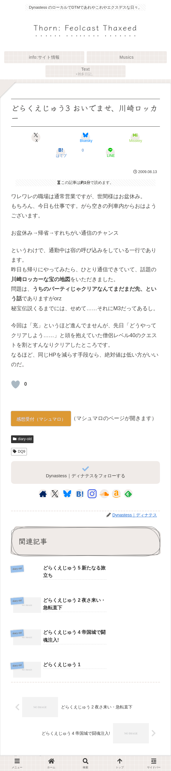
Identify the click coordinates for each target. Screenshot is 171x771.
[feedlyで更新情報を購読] (128, 494)
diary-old (22, 439)
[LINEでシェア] (110, 152)
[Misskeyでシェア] (135, 137)
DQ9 (19, 451)
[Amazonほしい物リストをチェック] (116, 494)
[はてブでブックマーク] (60, 152)
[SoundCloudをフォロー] (104, 494)
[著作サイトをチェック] (43, 494)
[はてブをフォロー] (80, 494)
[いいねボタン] (15, 384)
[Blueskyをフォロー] (67, 494)
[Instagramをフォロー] (92, 494)
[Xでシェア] (36, 137)
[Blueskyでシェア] (85, 137)
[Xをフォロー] (54, 494)
